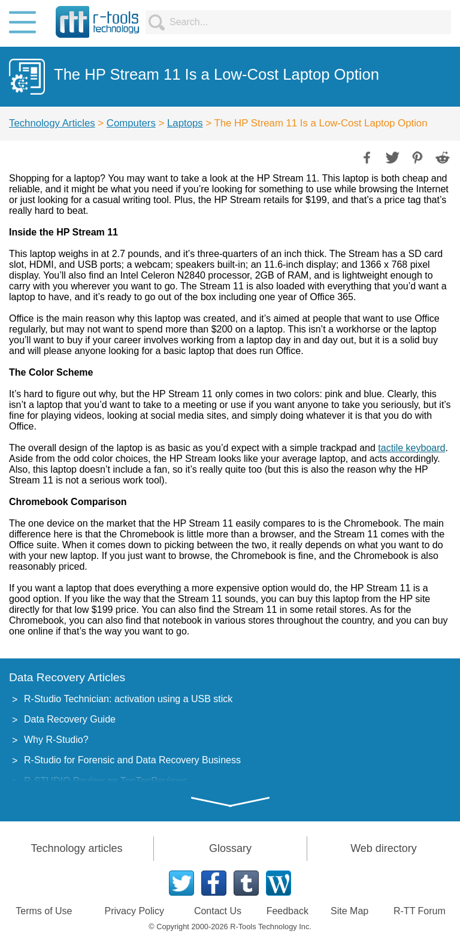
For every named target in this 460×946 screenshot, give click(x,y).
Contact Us (217, 911)
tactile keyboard (411, 448)
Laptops (185, 123)
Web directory (383, 848)
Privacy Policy (135, 911)
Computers (131, 123)
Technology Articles (52, 123)
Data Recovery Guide (70, 719)
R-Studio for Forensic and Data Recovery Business (132, 760)
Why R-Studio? (56, 740)
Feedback (287, 911)
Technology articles (76, 848)
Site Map (349, 911)
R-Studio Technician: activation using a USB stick (128, 699)
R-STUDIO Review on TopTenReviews (105, 781)
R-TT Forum (420, 911)
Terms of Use (44, 911)
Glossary (230, 848)
